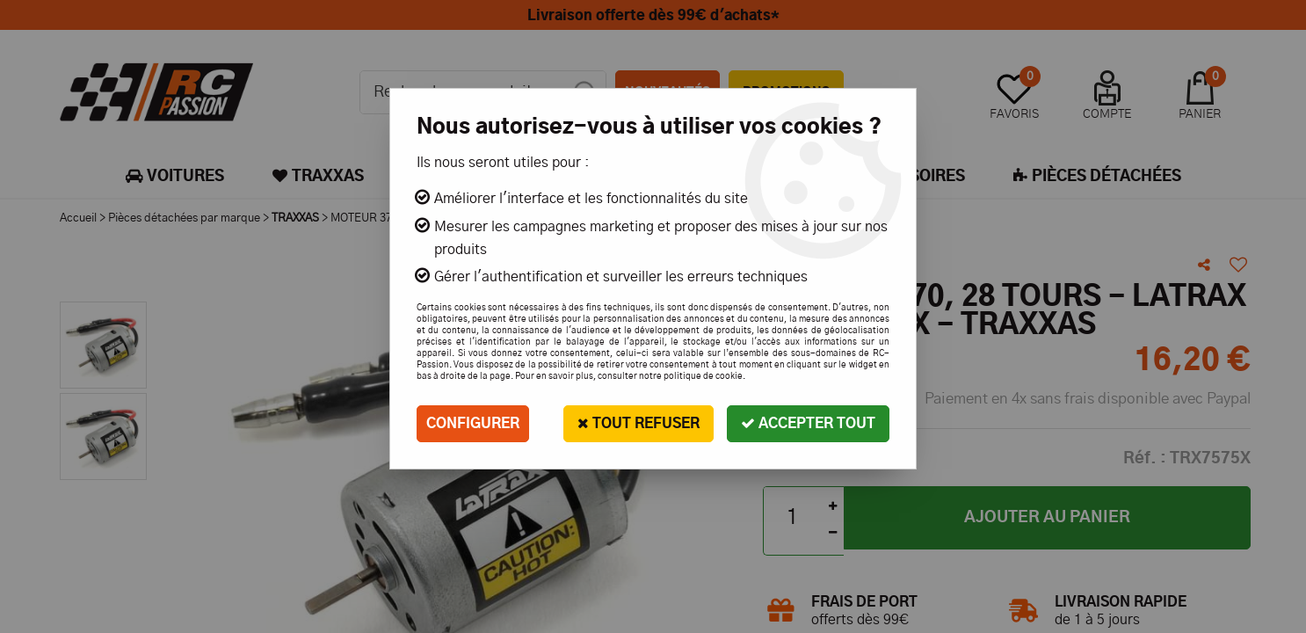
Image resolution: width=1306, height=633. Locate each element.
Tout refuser (638, 423)
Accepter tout (808, 423)
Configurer (472, 424)
